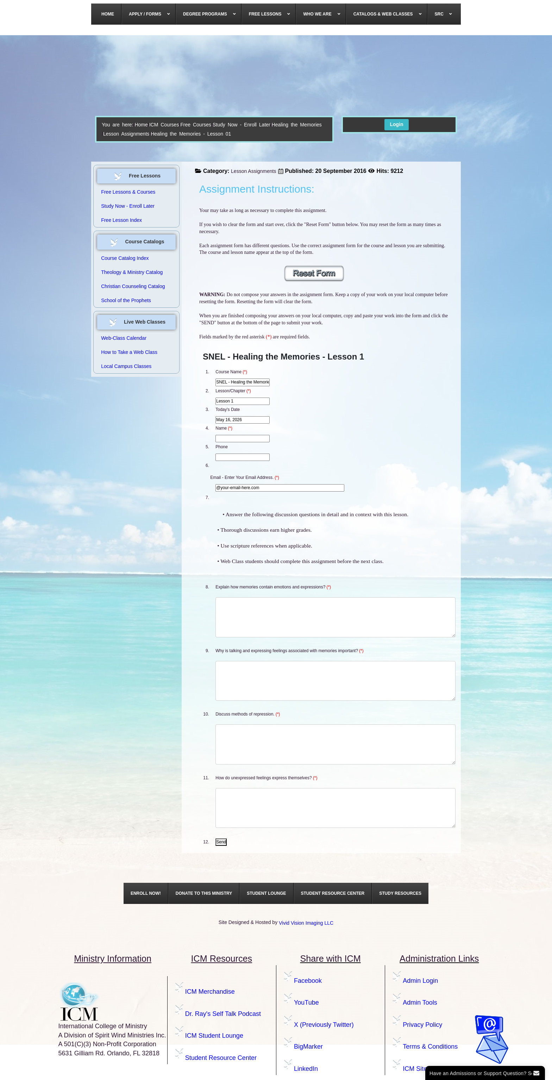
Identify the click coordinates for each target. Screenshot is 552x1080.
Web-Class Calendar (123, 338)
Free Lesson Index (121, 220)
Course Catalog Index (125, 258)
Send (221, 841)
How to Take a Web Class (129, 352)
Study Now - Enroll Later (241, 124)
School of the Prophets (126, 300)
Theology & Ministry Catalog (132, 272)
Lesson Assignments (126, 134)
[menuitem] (107, 14)
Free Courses (195, 124)
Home (141, 124)
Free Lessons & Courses (128, 192)
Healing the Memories (297, 124)
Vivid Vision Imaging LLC (306, 923)
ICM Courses (164, 124)
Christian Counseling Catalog (133, 286)
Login (396, 124)
